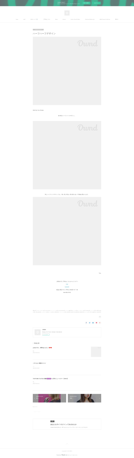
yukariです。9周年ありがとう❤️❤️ (42, 347)
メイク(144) (75, 310)
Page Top (67, 444)
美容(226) (69, 312)
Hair (67, 284)
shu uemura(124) (61, 310)
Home (17, 19)
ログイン (96, 3)
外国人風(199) (38, 312)
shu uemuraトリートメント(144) (51, 310)
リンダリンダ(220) (45, 312)
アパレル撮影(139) (69, 310)
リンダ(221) (51, 312)
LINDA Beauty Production (105, 19)
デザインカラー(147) (41, 310)
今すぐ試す (86, 3)
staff (24, 19)
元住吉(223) (98, 312)
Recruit (64, 19)
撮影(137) (34, 310)
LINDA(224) (56, 312)
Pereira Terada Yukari (75, 19)
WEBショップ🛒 (34, 19)
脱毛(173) (73, 312)
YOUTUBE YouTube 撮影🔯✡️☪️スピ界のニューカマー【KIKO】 (50, 378)
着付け (116, 19)
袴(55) (98, 310)
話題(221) (94, 312)
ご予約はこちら (46, 19)
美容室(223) (81, 312)
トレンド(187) (93, 310)
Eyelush (67, 287)
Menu (56, 19)
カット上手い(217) (88, 312)
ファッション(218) (62, 312)
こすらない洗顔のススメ (39, 363)
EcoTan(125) (87, 310)
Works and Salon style (89, 19)
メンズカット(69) (81, 310)
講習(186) (77, 312)
